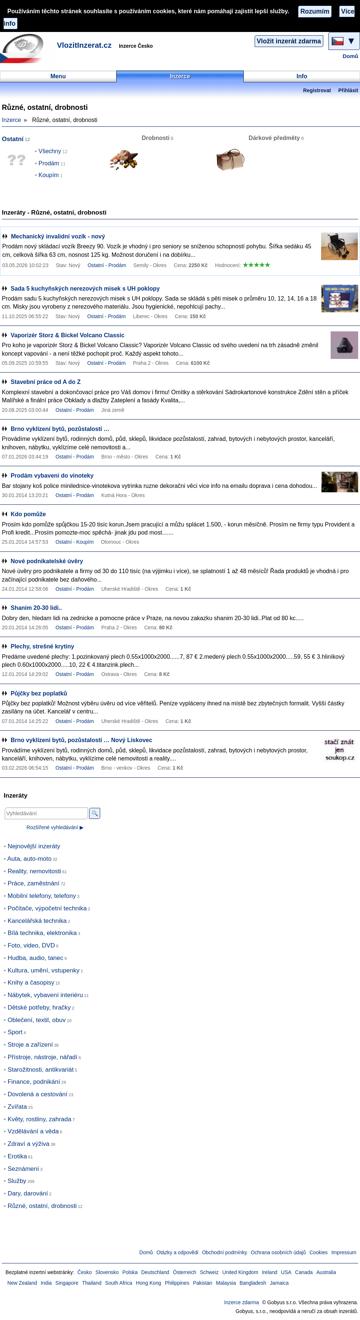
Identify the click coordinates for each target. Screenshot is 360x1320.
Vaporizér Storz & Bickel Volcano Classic (67, 335)
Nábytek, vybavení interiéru (45, 995)
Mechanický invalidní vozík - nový (58, 236)
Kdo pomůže (28, 514)
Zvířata (17, 1106)
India (46, 1283)
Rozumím (314, 11)
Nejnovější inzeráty (34, 846)
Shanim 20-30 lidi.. (36, 608)
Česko (84, 1272)
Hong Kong (148, 1283)
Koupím (49, 175)
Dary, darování (28, 1193)
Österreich (184, 1272)
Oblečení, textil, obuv (37, 1020)
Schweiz (209, 1272)
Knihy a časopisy (31, 982)
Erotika (17, 1156)
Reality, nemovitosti (34, 871)
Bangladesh (253, 1283)
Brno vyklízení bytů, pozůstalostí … (60, 429)
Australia (326, 1272)
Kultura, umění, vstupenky (44, 970)
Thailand (92, 1283)
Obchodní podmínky (224, 1252)
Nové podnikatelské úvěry (47, 561)
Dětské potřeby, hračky (39, 1007)
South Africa (118, 1283)
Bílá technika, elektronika (42, 932)
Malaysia (226, 1283)
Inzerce (11, 120)
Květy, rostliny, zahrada (40, 1119)
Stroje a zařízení (30, 1044)
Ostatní (12, 139)
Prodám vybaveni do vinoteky (52, 475)
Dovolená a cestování (38, 1094)
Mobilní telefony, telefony (42, 895)
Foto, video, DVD (31, 945)
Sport (15, 1032)
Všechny (50, 151)
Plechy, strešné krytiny (42, 646)
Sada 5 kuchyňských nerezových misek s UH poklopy (85, 288)
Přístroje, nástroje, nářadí (42, 1057)
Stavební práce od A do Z (46, 382)
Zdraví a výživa (29, 1143)
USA (286, 1272)
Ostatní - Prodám (107, 265)
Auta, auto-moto (29, 858)
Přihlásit (348, 90)
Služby (17, 1180)
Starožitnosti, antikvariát (41, 1069)
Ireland (269, 1272)
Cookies (318, 1252)
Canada (304, 1272)
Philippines (177, 1283)
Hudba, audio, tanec (35, 957)
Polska (130, 1272)
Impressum (343, 1252)
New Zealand (22, 1283)
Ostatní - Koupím (74, 542)
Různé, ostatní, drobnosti (42, 1205)
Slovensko (107, 1272)
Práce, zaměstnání (33, 883)
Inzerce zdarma (241, 1302)
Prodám (49, 163)
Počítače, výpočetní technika (47, 908)
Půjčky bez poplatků (39, 693)
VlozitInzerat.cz (84, 45)
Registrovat (317, 90)
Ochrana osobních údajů (278, 1252)
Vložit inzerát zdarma (289, 41)
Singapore (67, 1283)
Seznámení (23, 1168)
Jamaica (279, 1283)
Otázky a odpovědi (178, 1252)
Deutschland (155, 1272)
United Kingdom (240, 1272)
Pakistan (202, 1283)
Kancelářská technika (37, 920)
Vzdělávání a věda (33, 1131)
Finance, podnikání (34, 1081)
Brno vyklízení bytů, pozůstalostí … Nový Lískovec (81, 740)
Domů (350, 56)
